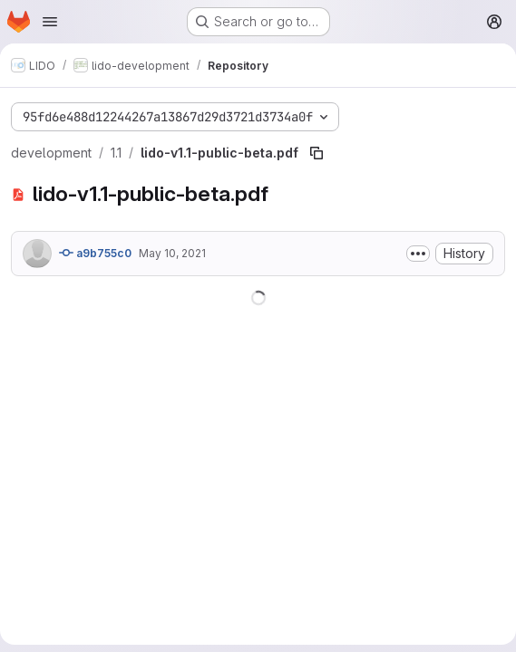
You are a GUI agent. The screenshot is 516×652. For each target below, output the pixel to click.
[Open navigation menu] (49, 21)
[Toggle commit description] (418, 253)
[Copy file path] (316, 153)
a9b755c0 (95, 252)
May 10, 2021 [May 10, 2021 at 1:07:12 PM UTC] (172, 253)
